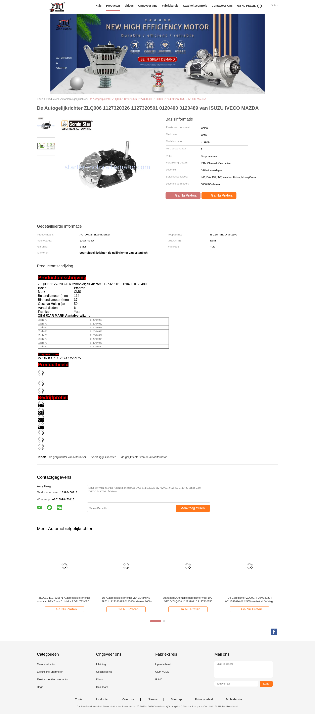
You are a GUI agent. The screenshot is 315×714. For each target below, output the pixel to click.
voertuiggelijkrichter (103, 457)
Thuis (78, 699)
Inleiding (101, 664)
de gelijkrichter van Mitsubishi (67, 457)
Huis (98, 5)
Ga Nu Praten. (246, 5)
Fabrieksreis (170, 5)
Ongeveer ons (148, 5)
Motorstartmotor (46, 664)
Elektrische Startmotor (50, 671)
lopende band (163, 664)
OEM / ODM (162, 671)
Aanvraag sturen (193, 508)
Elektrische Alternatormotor (52, 679)
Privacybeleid (204, 699)
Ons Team (102, 687)
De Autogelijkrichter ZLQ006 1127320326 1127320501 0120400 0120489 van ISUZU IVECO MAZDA (147, 98)
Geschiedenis (104, 671)
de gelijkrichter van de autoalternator (144, 457)
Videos (129, 5)
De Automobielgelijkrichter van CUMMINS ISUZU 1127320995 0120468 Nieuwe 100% (126, 599)
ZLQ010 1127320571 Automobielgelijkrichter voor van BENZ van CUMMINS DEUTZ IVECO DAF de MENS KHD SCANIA (64, 599)
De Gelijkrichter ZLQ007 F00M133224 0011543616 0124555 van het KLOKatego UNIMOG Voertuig (249, 599)
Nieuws (153, 699)
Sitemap (176, 699)
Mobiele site (234, 699)
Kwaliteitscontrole (195, 5)
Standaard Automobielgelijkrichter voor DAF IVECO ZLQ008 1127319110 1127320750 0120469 (188, 599)
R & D (158, 679)
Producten (113, 5)
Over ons (128, 699)
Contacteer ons (222, 5)
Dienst (99, 679)
